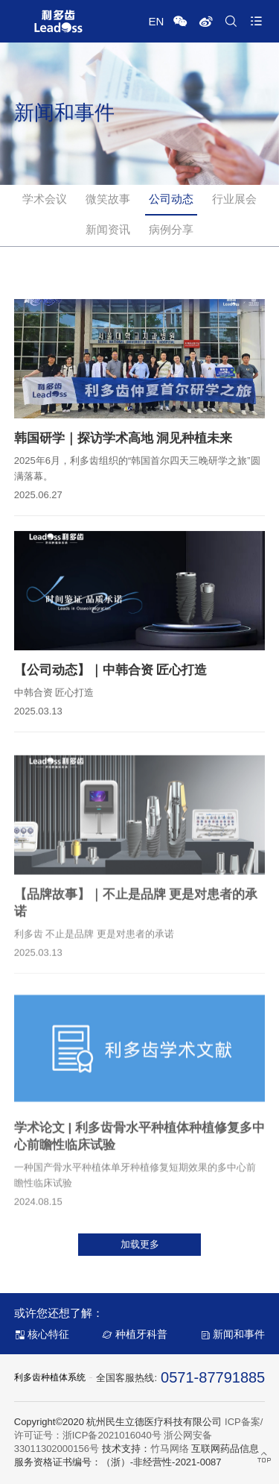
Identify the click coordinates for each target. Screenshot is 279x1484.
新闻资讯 (108, 229)
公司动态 (171, 198)
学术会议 (44, 198)
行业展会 (234, 198)
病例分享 (171, 229)
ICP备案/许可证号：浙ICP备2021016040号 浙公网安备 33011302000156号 (138, 1435)
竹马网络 (169, 1448)
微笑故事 (108, 198)
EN (156, 21)
